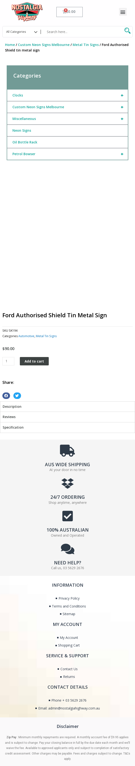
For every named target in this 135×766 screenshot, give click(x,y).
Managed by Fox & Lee (20, 747)
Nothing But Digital (101, 741)
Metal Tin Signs (86, 44)
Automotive (26, 303)
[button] (123, 12)
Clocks (70, 95)
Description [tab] (12, 373)
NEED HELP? (67, 529)
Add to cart (34, 327)
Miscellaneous (70, 119)
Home (10, 44)
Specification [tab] (13, 394)
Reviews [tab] (9, 383)
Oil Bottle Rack (24, 142)
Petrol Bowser (70, 154)
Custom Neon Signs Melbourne (44, 44)
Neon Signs (21, 130)
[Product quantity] (8, 327)
